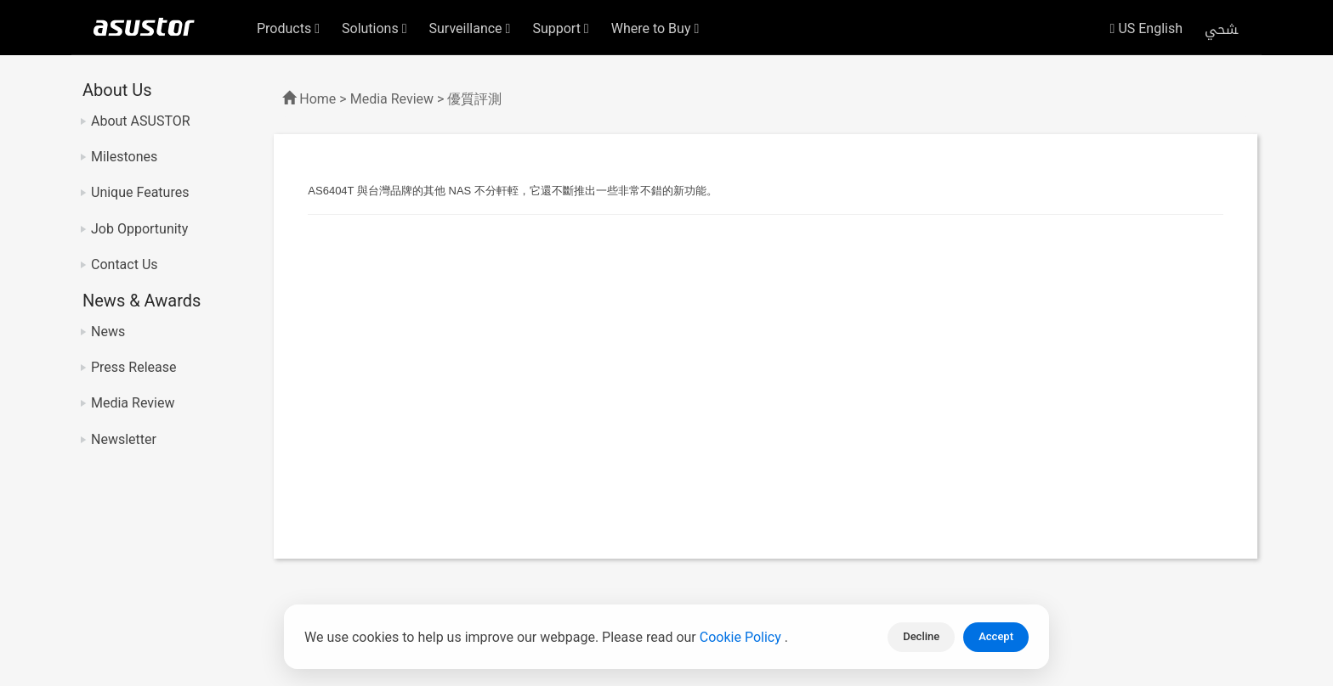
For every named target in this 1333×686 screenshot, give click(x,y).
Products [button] (288, 28)
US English (1146, 28)
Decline (921, 636)
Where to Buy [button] (655, 28)
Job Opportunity (139, 229)
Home (317, 99)
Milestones (124, 157)
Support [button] (560, 28)
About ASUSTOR (140, 121)
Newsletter (123, 439)
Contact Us (124, 264)
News (108, 331)
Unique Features (140, 192)
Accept (995, 636)
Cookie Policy (742, 637)
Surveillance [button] (470, 28)
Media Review (132, 403)
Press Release (134, 367)
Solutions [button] (374, 28)
